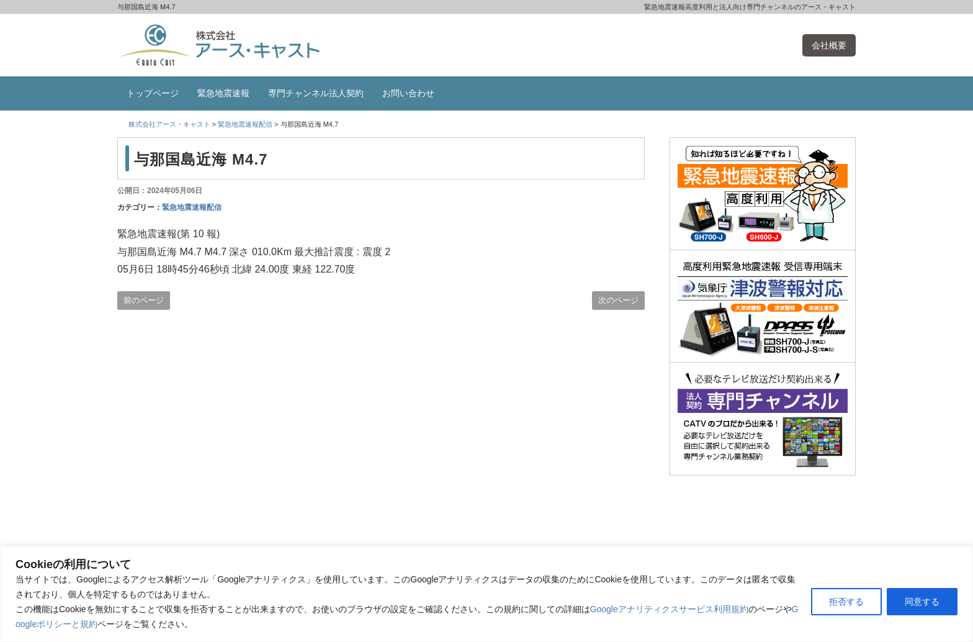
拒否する (846, 602)
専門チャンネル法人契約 (316, 93)
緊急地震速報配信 (192, 207)
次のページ (618, 300)
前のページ (143, 300)
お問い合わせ (408, 93)
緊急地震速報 (223, 93)
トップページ (153, 93)
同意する (922, 602)
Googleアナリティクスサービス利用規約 (669, 609)
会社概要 (829, 45)
